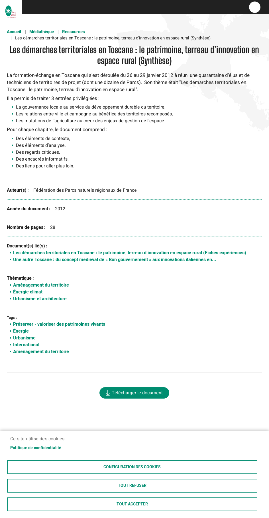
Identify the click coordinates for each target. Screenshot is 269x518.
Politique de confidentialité (36, 448)
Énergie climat (27, 292)
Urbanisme (24, 338)
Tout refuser (132, 486)
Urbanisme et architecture (40, 298)
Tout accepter (132, 504)
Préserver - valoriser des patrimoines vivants (59, 324)
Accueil (14, 32)
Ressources (73, 32)
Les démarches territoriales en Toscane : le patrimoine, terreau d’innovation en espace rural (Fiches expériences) (129, 252)
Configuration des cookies (132, 467)
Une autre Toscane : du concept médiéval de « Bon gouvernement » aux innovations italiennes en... (114, 259)
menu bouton (254, 7)
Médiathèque (41, 32)
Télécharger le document (137, 392)
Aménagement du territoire (41, 285)
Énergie (21, 331)
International (26, 344)
